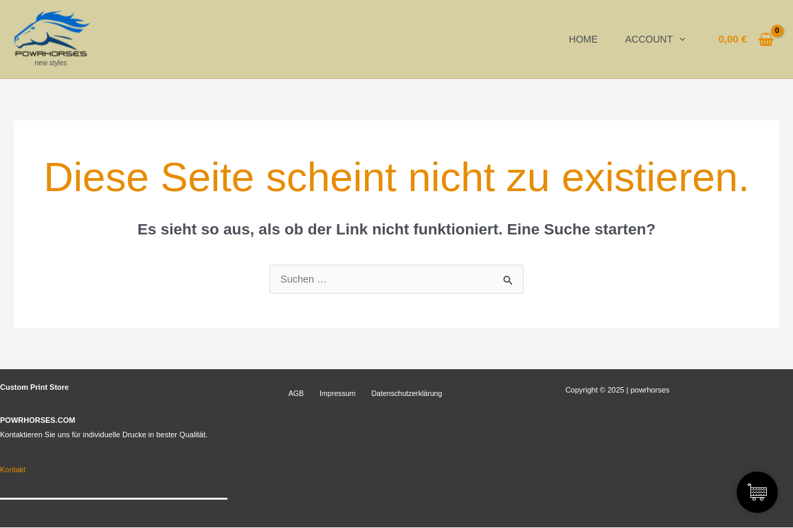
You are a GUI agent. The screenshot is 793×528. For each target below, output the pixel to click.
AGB (290, 394)
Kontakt (12, 470)
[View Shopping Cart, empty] (746, 39)
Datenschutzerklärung (388, 394)
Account (655, 39)
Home (583, 39)
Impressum (325, 394)
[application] (679, 39)
